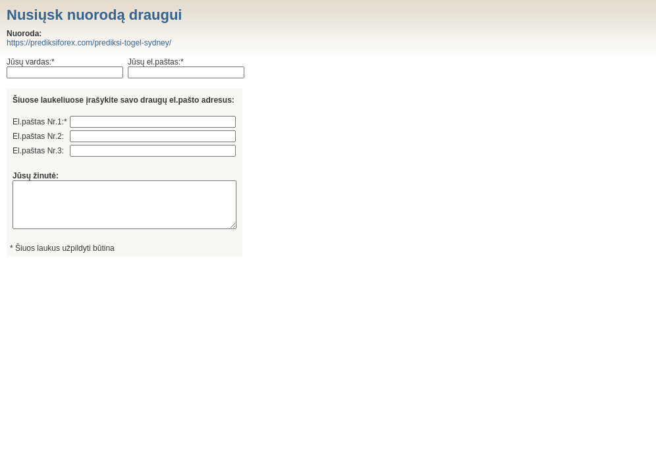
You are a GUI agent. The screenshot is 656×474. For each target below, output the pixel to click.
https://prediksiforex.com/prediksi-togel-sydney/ (89, 42)
